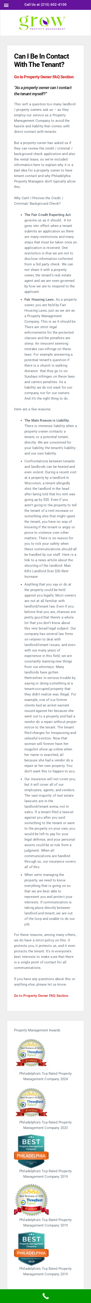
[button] (6, 5)
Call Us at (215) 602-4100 (45, 5)
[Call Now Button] (45, 1296)
